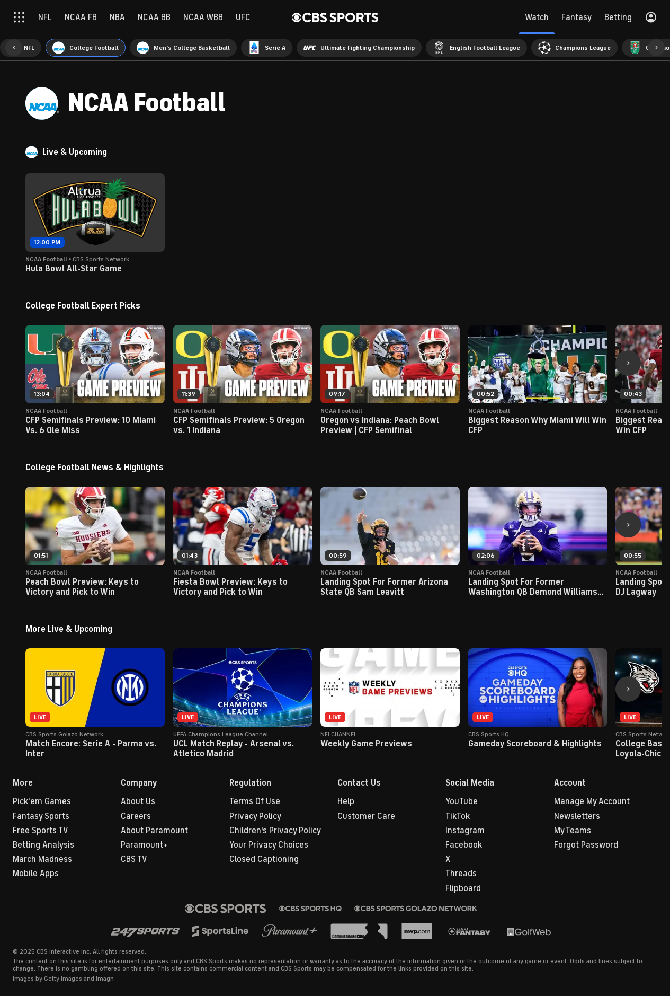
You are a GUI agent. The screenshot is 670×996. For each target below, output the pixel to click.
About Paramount (154, 830)
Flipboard (463, 888)
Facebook (463, 845)
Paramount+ (144, 845)
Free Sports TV (40, 830)
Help (345, 801)
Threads (461, 873)
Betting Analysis (43, 845)
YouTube (461, 801)
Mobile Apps (36, 873)
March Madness (42, 859)
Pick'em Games (42, 801)
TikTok (457, 816)
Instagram (465, 830)
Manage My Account (592, 801)
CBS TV (134, 859)
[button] (13, 47)
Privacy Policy (255, 816)
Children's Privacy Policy (275, 830)
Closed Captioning (264, 859)
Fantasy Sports (41, 816)
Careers (136, 816)
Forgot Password (586, 845)
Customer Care (366, 816)
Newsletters (577, 816)
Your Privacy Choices (268, 845)
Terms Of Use (254, 801)
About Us (138, 801)
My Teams (572, 830)
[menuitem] (86, 48)
